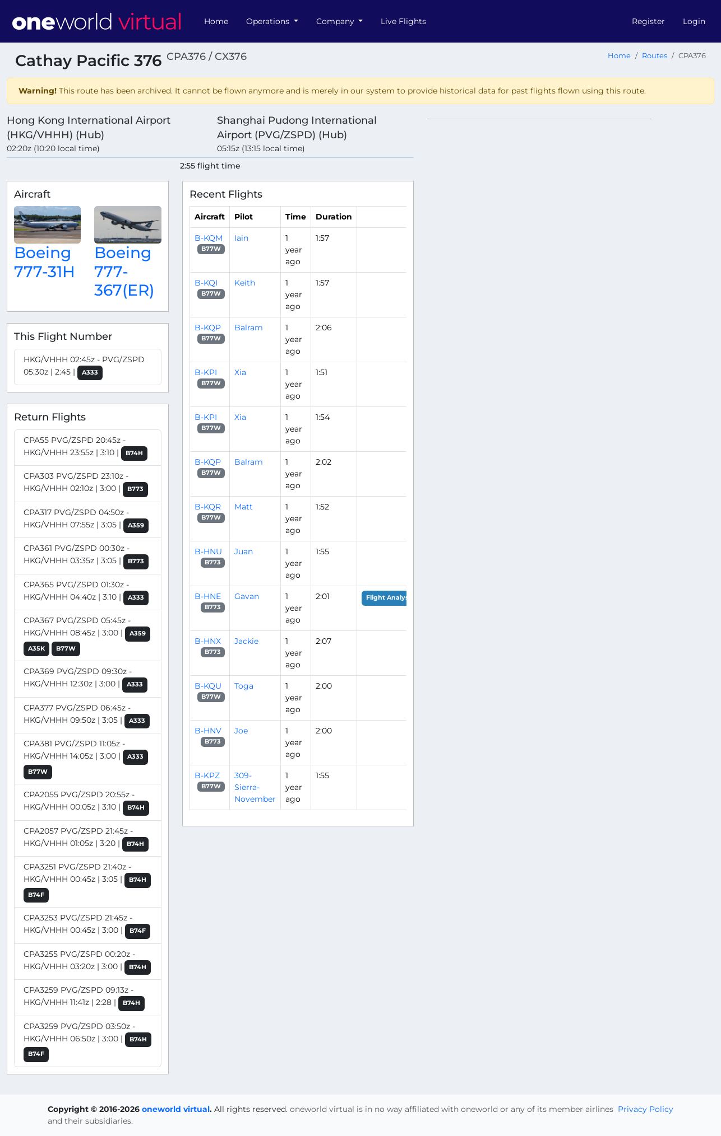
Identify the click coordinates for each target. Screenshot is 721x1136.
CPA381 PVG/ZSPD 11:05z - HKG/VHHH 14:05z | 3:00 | (86, 758)
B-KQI (206, 283)
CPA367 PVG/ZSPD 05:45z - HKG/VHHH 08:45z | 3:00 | (87, 635)
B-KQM (209, 238)
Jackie (246, 641)
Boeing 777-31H (44, 262)
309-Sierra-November (255, 787)
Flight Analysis (390, 597)
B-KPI (206, 372)
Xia (240, 372)
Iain (241, 238)
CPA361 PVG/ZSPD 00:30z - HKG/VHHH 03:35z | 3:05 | (86, 556)
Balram (248, 327)
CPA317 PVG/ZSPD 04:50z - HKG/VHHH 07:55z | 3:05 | (86, 520)
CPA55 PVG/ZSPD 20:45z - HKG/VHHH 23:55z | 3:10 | (85, 448)
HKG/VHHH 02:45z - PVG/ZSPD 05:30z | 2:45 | (84, 367)
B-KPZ (207, 775)
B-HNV (208, 731)
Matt (243, 507)
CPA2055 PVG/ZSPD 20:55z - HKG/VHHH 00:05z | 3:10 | (86, 802)
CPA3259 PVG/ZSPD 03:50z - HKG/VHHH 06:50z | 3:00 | (87, 1041)
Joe (241, 731)
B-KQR (208, 507)
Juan (243, 551)
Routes (654, 56)
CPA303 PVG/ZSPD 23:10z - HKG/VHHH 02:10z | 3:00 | (86, 484)
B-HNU (208, 551)
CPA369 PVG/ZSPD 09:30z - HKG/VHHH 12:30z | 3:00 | (85, 679)
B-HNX (208, 641)
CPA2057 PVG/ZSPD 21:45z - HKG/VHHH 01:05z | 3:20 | (86, 839)
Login (694, 21)
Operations (269, 21)
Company (336, 21)
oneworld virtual (176, 1109)
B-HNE (208, 596)
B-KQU (208, 686)
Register (648, 21)
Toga (243, 686)
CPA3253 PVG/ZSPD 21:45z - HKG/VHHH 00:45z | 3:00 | (87, 926)
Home (216, 21)
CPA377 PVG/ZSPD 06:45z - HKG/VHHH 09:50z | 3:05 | (87, 716)
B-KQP (208, 327)
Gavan (246, 596)
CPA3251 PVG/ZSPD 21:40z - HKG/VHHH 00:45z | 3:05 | (87, 882)
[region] (570, 287)
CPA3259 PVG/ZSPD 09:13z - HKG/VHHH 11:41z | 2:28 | (84, 998)
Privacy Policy (645, 1109)
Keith (244, 283)
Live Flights (403, 21)
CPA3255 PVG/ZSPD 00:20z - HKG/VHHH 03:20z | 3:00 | (87, 962)
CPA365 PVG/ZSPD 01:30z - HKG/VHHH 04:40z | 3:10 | (86, 592)
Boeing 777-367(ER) (124, 271)
